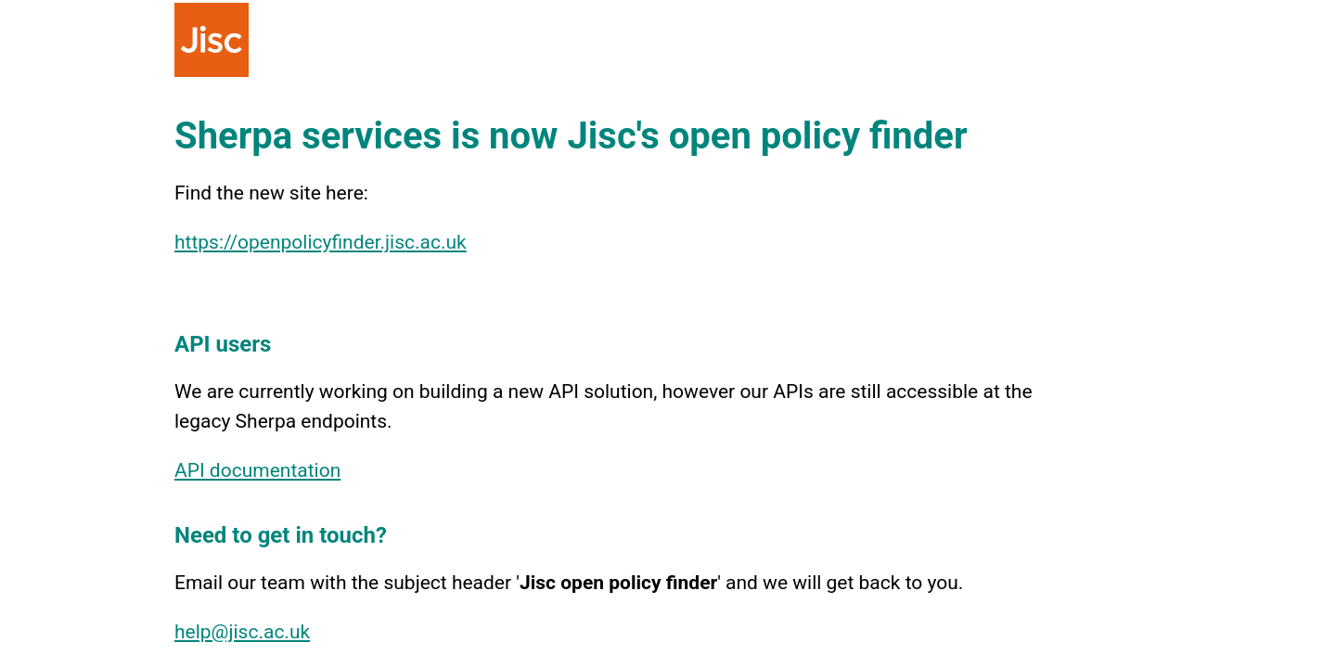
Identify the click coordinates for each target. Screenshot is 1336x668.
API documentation (257, 470)
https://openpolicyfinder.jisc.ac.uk (320, 242)
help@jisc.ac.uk (242, 632)
